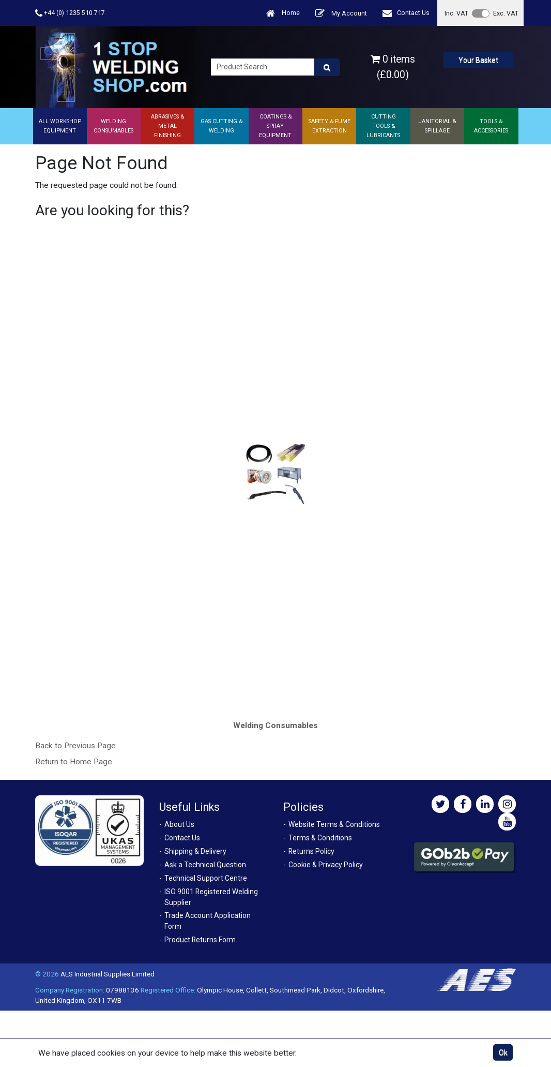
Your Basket (478, 60)
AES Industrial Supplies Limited (107, 974)
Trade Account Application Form (207, 920)
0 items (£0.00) (393, 66)
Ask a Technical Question (205, 865)
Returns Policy (311, 851)
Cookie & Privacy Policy (325, 865)
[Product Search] (327, 67)
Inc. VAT (456, 13)
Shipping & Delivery (195, 851)
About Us (179, 824)
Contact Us (406, 13)
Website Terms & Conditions (334, 824)
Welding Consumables (275, 725)
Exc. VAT (505, 13)
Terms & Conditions (320, 838)
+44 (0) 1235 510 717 (70, 13)
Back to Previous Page (75, 745)
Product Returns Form (200, 940)
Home (283, 13)
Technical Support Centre (205, 878)
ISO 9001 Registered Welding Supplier (211, 897)
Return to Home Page (73, 761)
